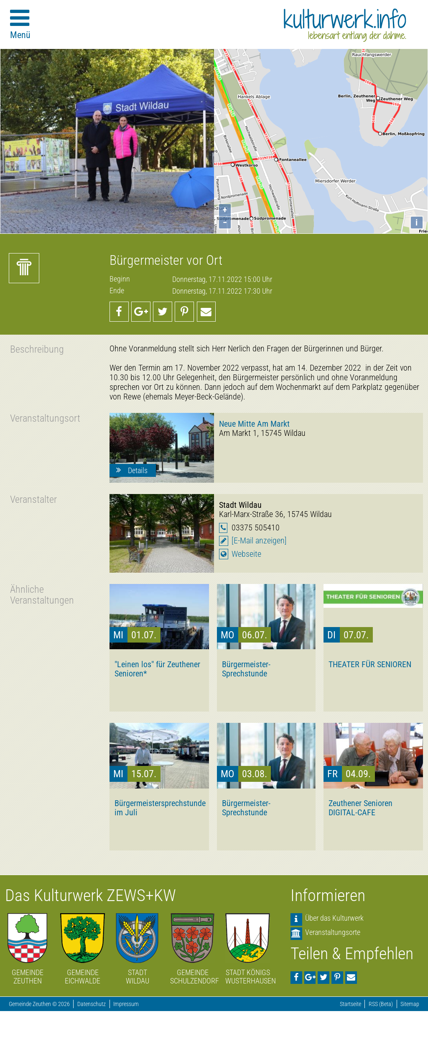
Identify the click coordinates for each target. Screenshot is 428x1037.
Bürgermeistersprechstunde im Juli (159, 808)
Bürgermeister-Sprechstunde (246, 669)
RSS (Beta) (381, 1004)
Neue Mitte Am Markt (254, 423)
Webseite (246, 554)
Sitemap (409, 1004)
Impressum (126, 1004)
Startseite (350, 1004)
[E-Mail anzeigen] (259, 540)
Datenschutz (91, 1004)
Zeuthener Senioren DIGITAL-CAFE (360, 808)
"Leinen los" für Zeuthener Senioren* (157, 669)
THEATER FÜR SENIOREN (370, 664)
